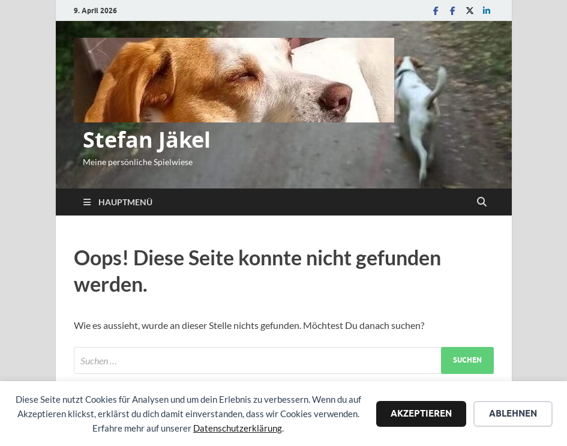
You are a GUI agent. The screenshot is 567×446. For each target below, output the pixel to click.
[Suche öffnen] (482, 202)
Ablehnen (513, 413)
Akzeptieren (421, 413)
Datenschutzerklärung (237, 428)
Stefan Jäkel (147, 139)
